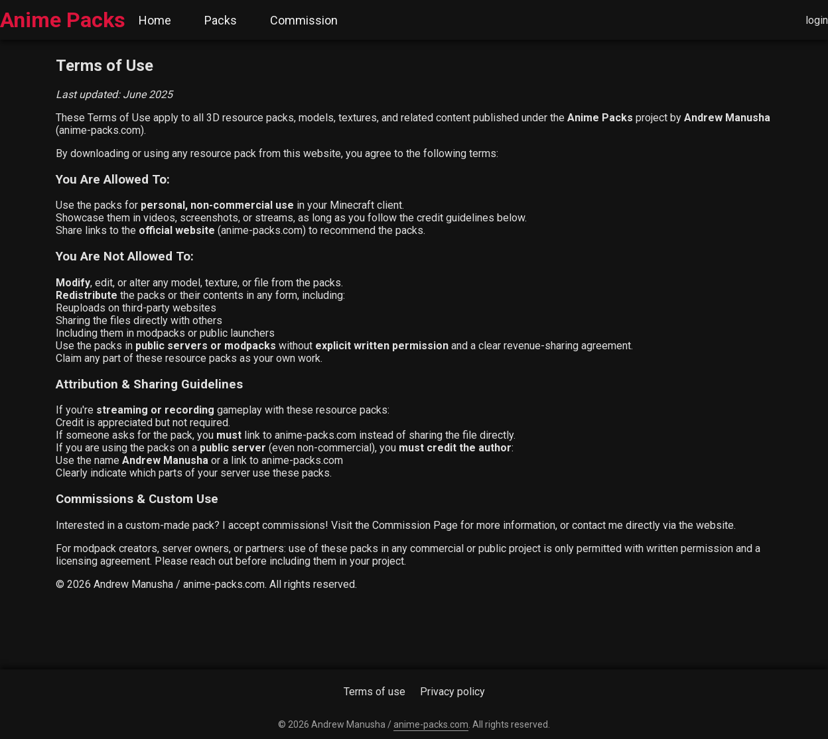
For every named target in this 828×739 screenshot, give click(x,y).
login (816, 20)
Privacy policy (452, 691)
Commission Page (415, 525)
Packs (220, 20)
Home (155, 20)
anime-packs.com (100, 130)
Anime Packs (62, 19)
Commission (304, 20)
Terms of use (374, 691)
